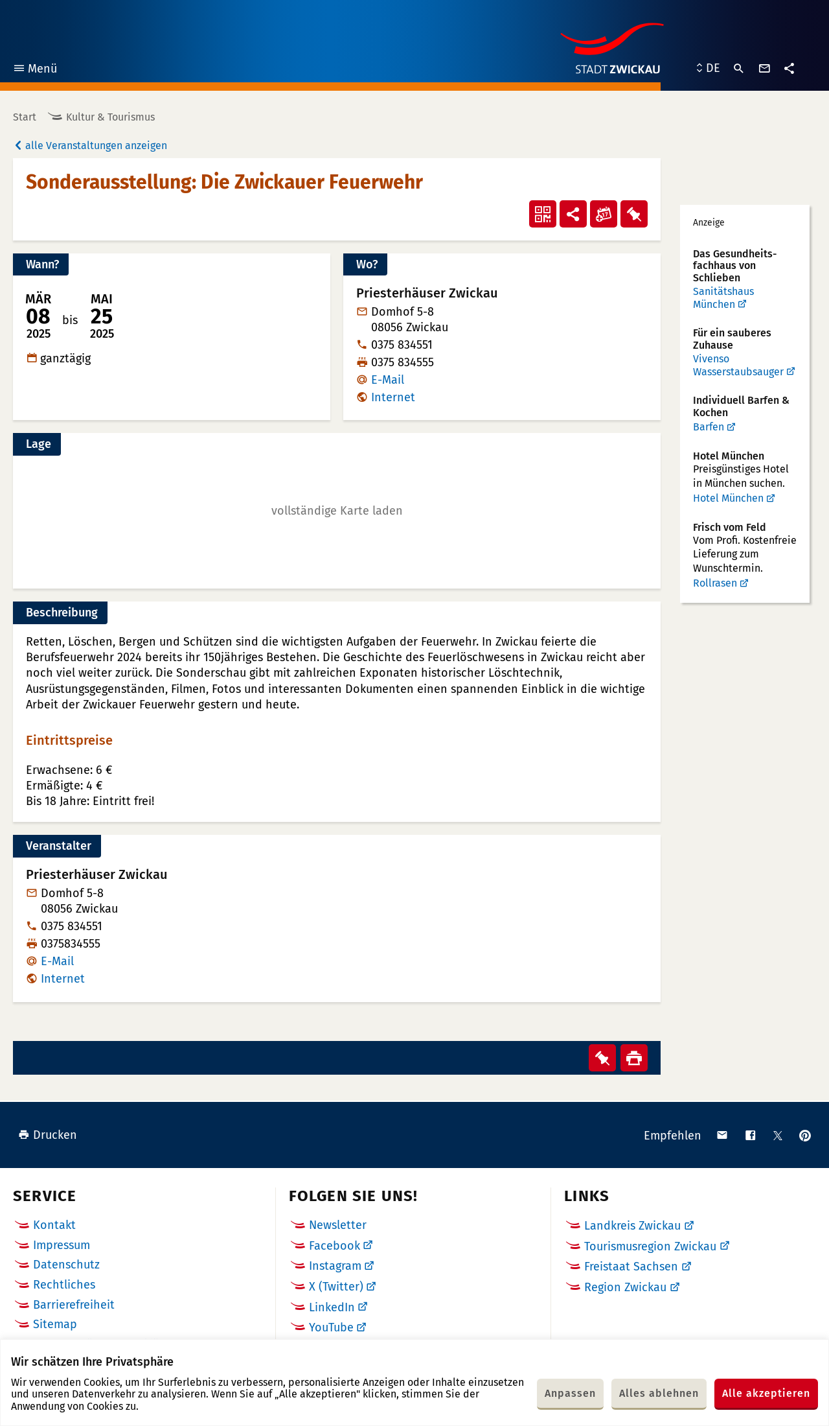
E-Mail (387, 380)
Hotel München (728, 498)
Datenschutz (66, 1264)
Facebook (334, 1246)
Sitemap (55, 1324)
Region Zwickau (625, 1287)
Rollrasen (715, 583)
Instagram (335, 1266)
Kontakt (54, 1225)
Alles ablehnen (659, 1393)
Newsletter (338, 1225)
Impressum (61, 1245)
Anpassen (570, 1393)
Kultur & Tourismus (110, 117)
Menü (34, 70)
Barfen (708, 427)
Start (24, 117)
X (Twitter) (336, 1287)
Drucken (47, 1135)
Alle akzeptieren (766, 1393)
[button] (337, 511)
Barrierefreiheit (74, 1305)
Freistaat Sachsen (631, 1266)
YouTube (331, 1327)
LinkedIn (332, 1307)
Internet (393, 397)
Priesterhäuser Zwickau (97, 874)
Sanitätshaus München (723, 298)
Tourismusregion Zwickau (650, 1246)
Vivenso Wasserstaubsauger (738, 365)
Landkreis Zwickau (632, 1226)
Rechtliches (64, 1285)
